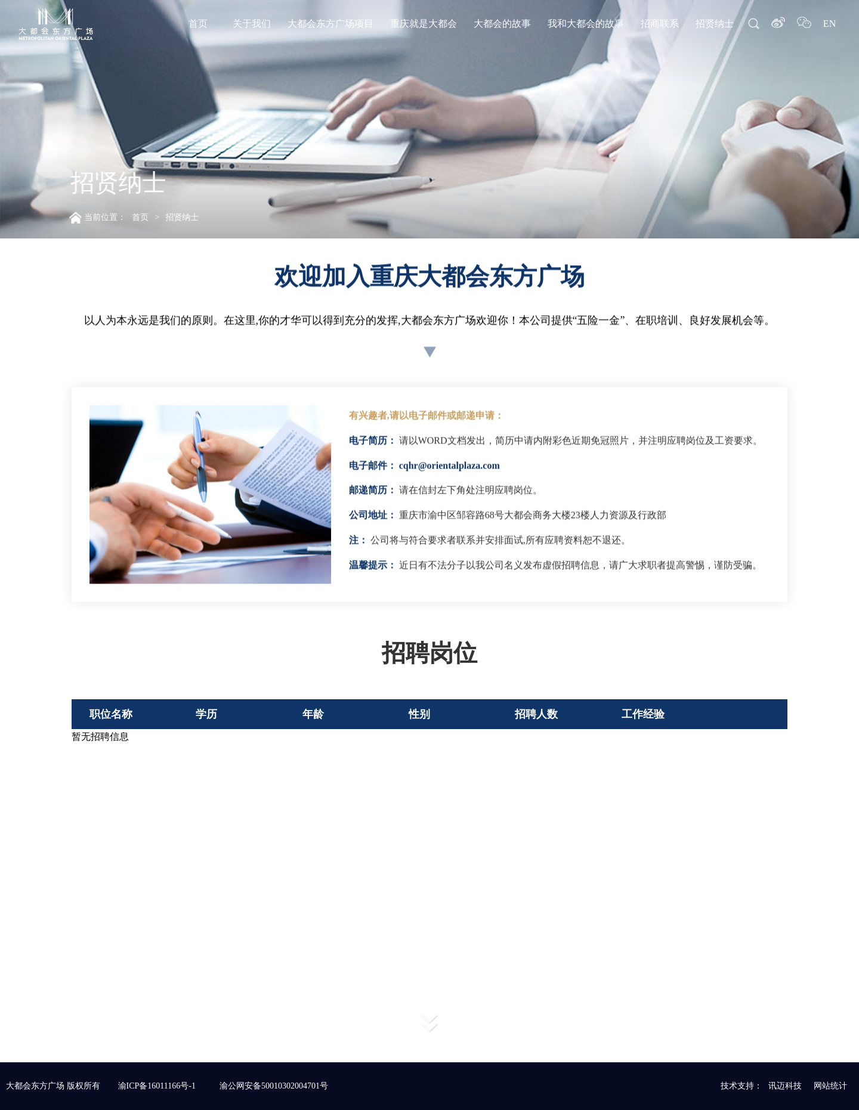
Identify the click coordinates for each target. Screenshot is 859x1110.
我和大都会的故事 (586, 23)
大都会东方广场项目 (330, 23)
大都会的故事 (502, 23)
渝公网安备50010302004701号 (274, 1085)
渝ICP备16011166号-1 (157, 1085)
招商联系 (660, 23)
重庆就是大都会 (423, 23)
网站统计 (830, 1085)
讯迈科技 (785, 1085)
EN (829, 23)
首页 (198, 23)
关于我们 (252, 23)
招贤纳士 (715, 23)
